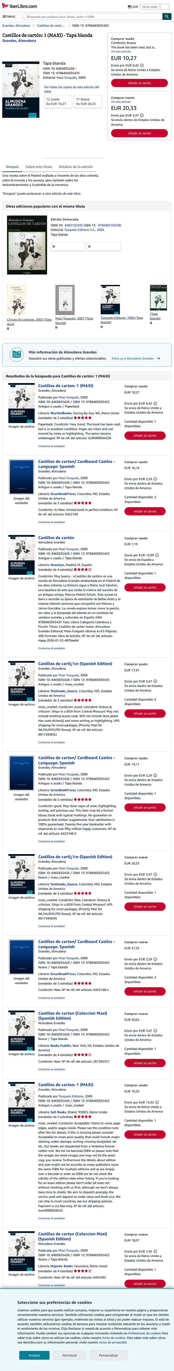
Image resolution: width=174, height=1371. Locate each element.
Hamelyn (57, 565)
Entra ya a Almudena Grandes (136, 358)
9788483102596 (109, 225)
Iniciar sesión (150, 6)
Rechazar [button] (69, 1355)
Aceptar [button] (34, 1355)
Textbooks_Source (63, 691)
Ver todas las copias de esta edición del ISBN (71, 89)
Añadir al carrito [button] (139, 83)
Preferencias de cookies (144, 1333)
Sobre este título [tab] (39, 166)
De (58, 101)
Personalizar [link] (108, 1355)
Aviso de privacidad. (113, 1342)
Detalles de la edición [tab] (76, 166)
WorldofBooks (61, 413)
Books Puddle (60, 1045)
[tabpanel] (53, 184)
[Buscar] (167, 16)
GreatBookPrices (63, 494)
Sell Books (58, 1112)
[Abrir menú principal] (10, 16)
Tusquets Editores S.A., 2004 (84, 230)
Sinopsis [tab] (12, 166)
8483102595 (74, 225)
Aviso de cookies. (114, 1338)
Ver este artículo (121, 51)
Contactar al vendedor (51, 446)
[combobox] (93, 16)
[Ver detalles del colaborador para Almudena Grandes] (19, 40)
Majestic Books (61, 1266)
